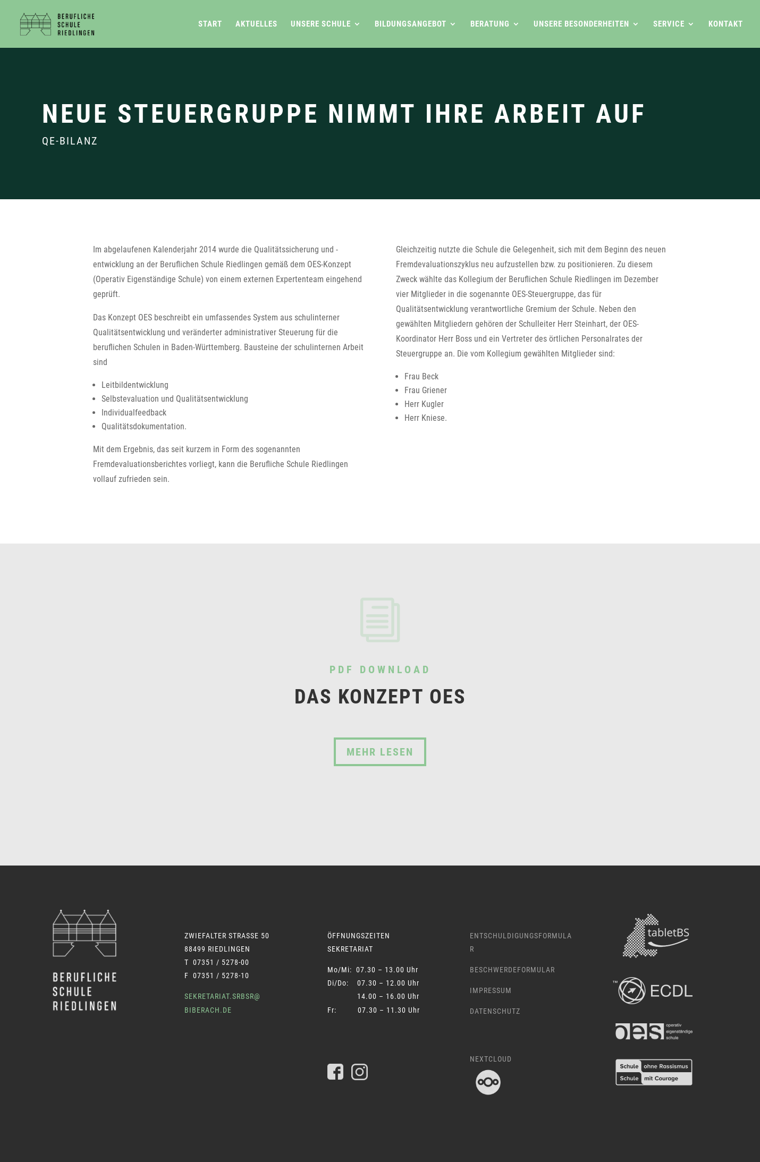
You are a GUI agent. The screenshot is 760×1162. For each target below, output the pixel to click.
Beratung (490, 24)
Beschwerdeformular (512, 969)
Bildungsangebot (410, 24)
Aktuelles (256, 24)
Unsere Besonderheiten (581, 24)
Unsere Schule (321, 24)
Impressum (491, 990)
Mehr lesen (380, 751)
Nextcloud (491, 1059)
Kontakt (725, 24)
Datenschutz (495, 1011)
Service (669, 24)
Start (210, 24)
